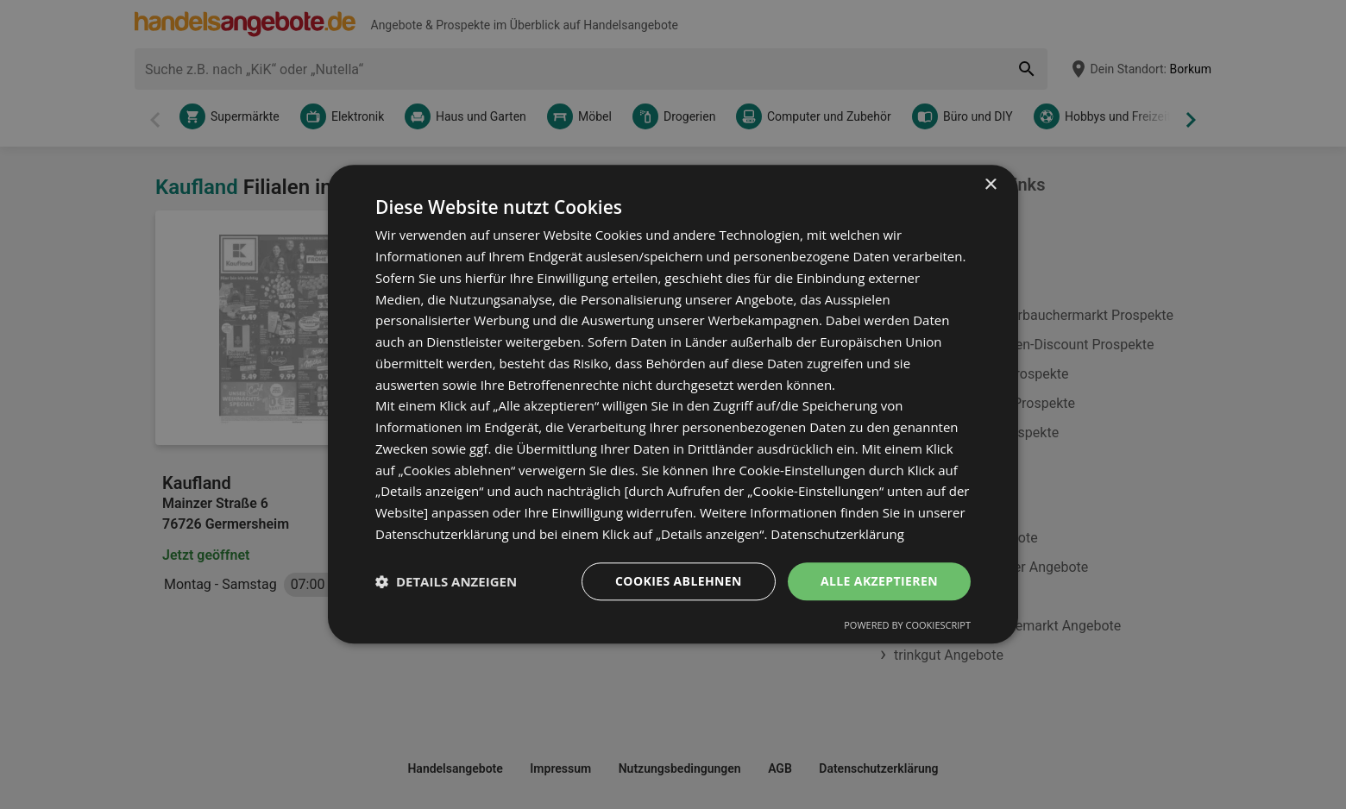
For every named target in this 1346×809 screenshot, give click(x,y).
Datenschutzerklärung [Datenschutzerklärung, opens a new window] (837, 533)
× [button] (990, 185)
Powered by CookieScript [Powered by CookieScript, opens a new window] (907, 625)
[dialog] (673, 404)
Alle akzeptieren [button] (879, 581)
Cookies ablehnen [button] (678, 581)
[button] (446, 581)
